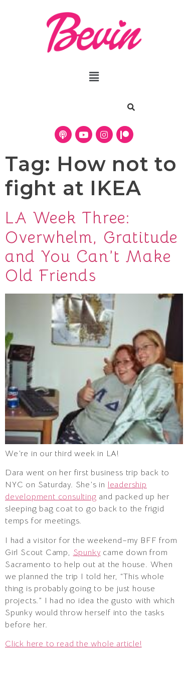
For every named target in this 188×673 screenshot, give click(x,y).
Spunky (87, 553)
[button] (94, 76)
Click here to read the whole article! (73, 644)
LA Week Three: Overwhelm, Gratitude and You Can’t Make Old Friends (91, 247)
